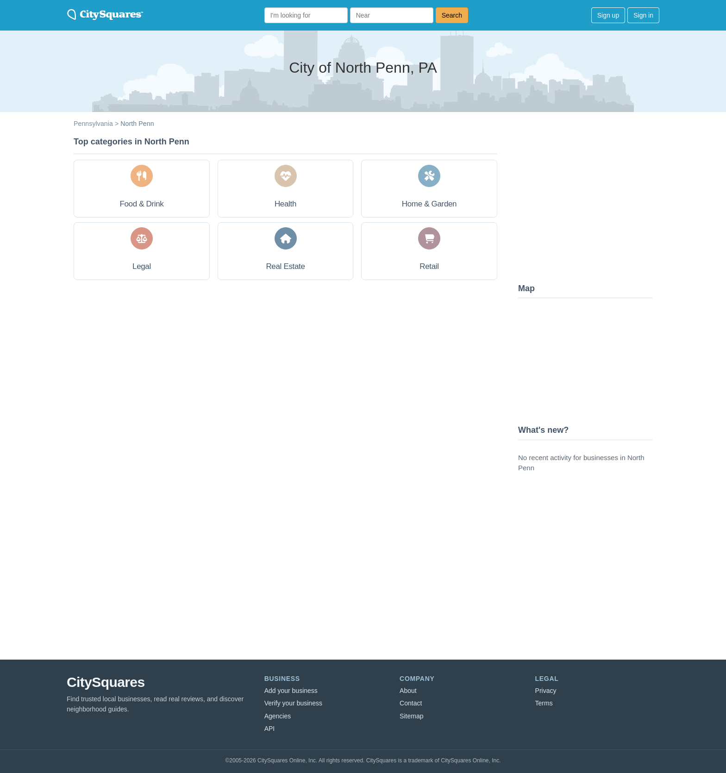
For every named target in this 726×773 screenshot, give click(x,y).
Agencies (277, 716)
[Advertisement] (587, 206)
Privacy (546, 690)
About (408, 690)
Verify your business (293, 703)
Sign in (643, 15)
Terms (544, 703)
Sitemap (411, 716)
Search (452, 15)
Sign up (608, 15)
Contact (411, 703)
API (269, 728)
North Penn (137, 123)
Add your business (291, 690)
